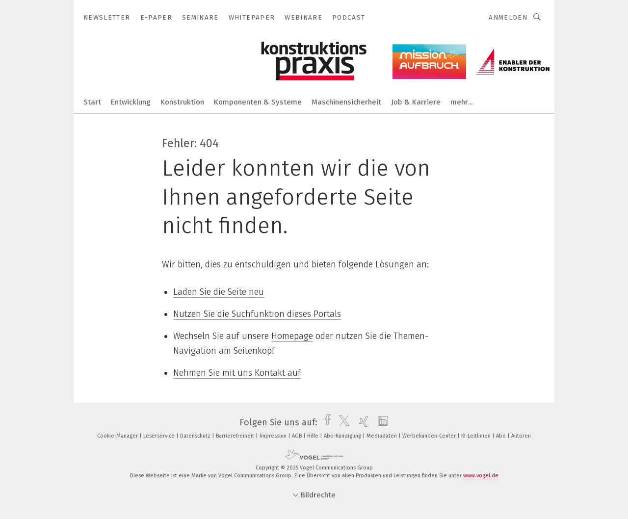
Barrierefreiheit (236, 436)
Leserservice (159, 436)
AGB (297, 436)
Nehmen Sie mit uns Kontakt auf (237, 372)
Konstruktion (182, 102)
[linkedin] (380, 422)
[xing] (361, 422)
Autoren (521, 436)
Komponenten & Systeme (258, 102)
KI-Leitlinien (476, 436)
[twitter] (342, 422)
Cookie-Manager (118, 436)
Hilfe (313, 436)
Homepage (292, 336)
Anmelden (508, 17)
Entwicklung (131, 102)
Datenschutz (196, 436)
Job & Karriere (416, 102)
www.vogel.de (480, 475)
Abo (501, 436)
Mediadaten (382, 436)
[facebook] (325, 422)
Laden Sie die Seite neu (218, 291)
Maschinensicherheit (346, 102)
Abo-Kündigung (343, 436)
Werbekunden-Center (429, 436)
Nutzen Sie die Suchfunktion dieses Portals (257, 314)
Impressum (274, 436)
